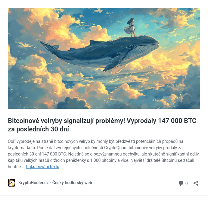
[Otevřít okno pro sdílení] (196, 181)
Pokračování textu (42, 166)
